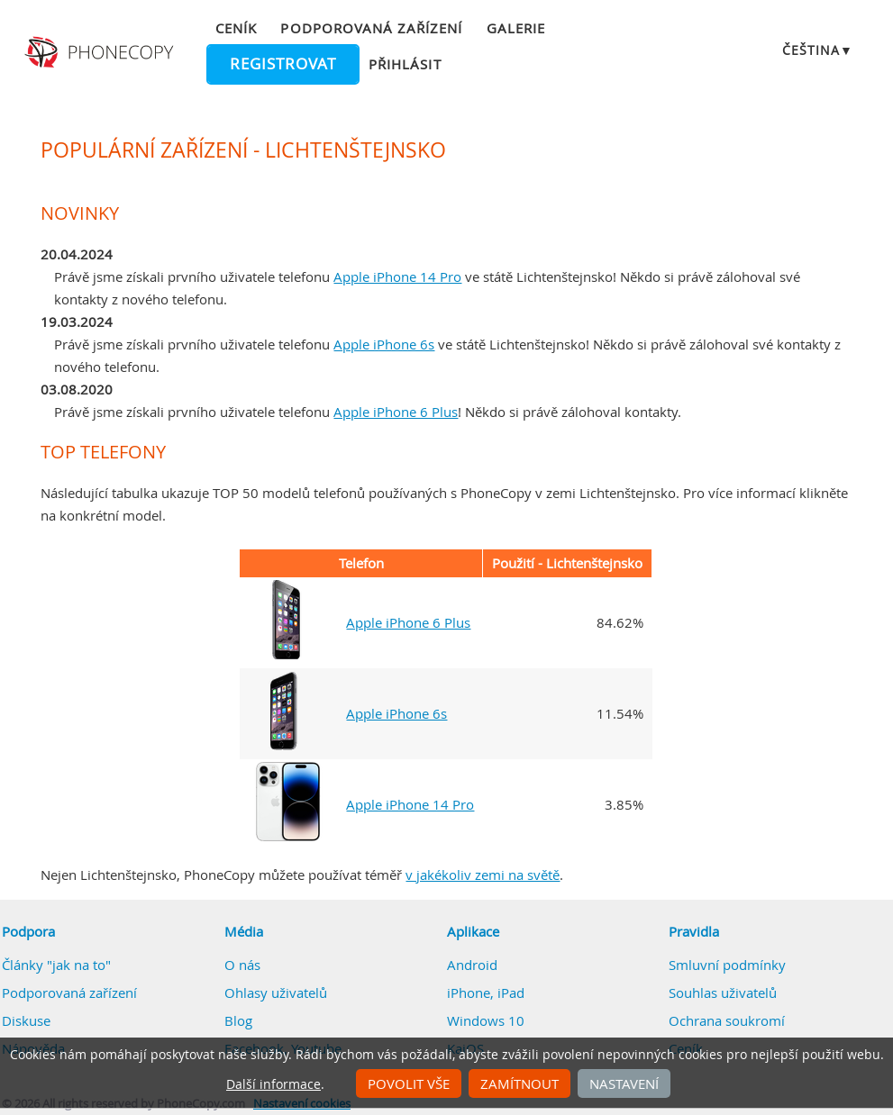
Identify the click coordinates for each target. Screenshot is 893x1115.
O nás (242, 965)
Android (472, 965)
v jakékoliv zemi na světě (482, 875)
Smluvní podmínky (727, 965)
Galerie (516, 28)
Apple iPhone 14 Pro (397, 276)
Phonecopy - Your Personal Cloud (101, 52)
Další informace (273, 1084)
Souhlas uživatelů (723, 993)
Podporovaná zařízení (371, 28)
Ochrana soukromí (727, 1020)
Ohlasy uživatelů (275, 993)
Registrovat (283, 64)
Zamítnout (519, 1083)
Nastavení (624, 1083)
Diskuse (26, 1020)
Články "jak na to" (56, 965)
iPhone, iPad (485, 993)
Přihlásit (405, 64)
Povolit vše (409, 1083)
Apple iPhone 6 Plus (395, 412)
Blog (238, 1020)
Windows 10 (485, 1020)
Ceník (236, 28)
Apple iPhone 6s (383, 344)
